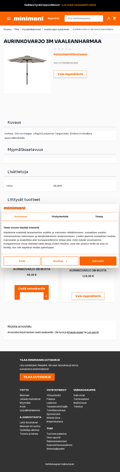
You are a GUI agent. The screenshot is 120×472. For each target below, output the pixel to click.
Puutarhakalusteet (31, 29)
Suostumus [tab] (20, 216)
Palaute (51, 399)
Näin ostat (79, 395)
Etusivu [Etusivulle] (7, 29)
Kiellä (22, 261)
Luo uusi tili (93, 332)
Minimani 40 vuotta (30, 426)
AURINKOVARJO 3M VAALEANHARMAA (92, 29)
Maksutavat (80, 402)
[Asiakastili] (109, 18)
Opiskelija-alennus (29, 430)
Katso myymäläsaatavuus (70, 54)
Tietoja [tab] (99, 216)
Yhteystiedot (54, 395)
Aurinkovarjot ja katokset (56, 29)
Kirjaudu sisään (75, 332)
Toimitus (78, 406)
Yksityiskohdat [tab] (60, 216)
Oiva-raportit (54, 437)
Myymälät (25, 402)
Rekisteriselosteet (57, 441)
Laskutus (52, 402)
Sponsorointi (53, 414)
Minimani (24, 395)
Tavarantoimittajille (57, 406)
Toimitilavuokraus (56, 410)
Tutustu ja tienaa (29, 433)
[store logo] (28, 18)
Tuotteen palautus (57, 433)
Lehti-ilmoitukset (29, 422)
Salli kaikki (98, 261)
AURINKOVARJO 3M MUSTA (31, 269)
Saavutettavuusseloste (59, 445)
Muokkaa (60, 261)
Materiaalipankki (56, 448)
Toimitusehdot (81, 399)
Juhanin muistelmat (30, 399)
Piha (17, 29)
